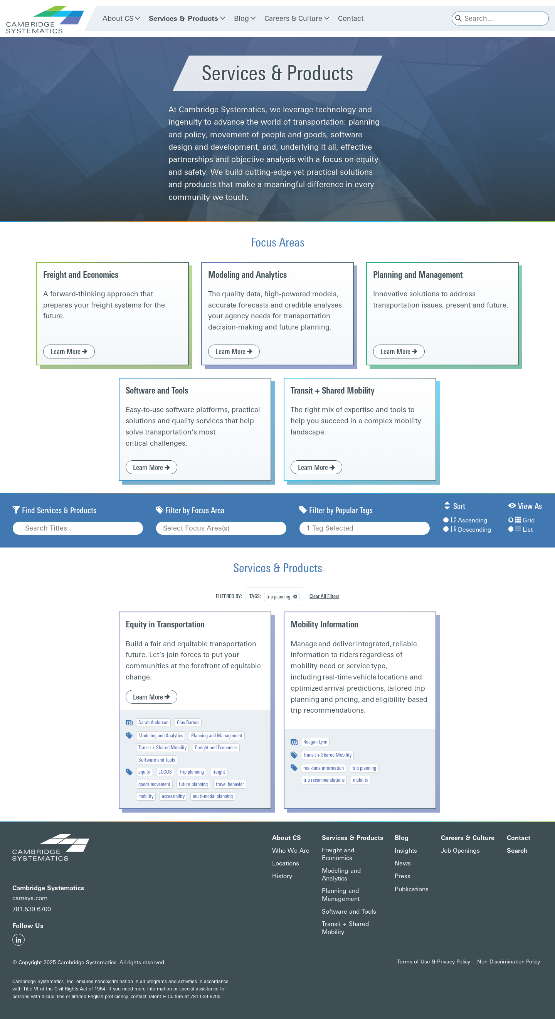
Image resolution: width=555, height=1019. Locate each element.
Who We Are (290, 850)
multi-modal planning (213, 796)
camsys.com (29, 898)
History (282, 876)
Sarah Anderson (153, 722)
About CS (118, 18)
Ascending (465, 520)
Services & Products (183, 18)
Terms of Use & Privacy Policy (433, 961)
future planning (193, 784)
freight (218, 772)
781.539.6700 (31, 909)
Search (517, 850)
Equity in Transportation (165, 624)
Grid (521, 520)
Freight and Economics (80, 275)
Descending (467, 529)
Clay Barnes (188, 722)
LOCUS (165, 772)
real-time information (323, 768)
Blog (241, 18)
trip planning (192, 772)
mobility (145, 796)
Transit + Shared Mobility (333, 390)
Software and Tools (157, 390)
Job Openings (460, 850)
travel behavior (230, 784)
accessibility (173, 796)
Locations (285, 863)
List (520, 529)
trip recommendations (324, 780)
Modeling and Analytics (247, 275)
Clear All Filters (324, 596)
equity (144, 772)
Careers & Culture (293, 18)
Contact (350, 18)
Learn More (68, 352)
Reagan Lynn (315, 741)
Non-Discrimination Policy (508, 961)
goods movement (154, 784)
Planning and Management (418, 275)
